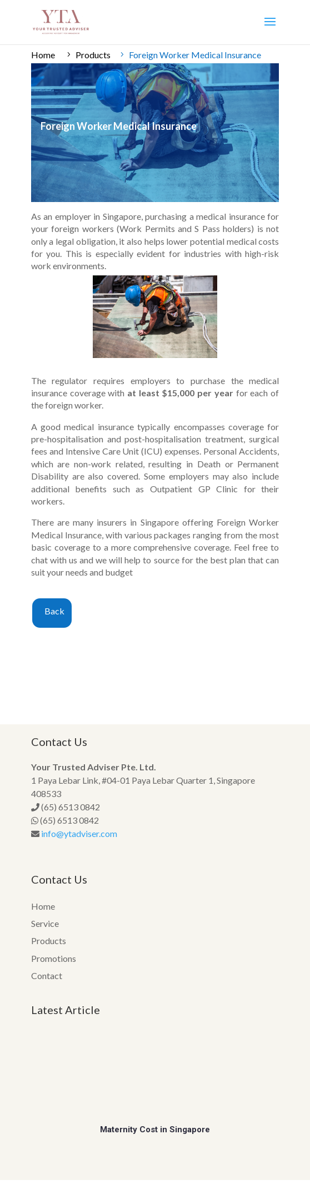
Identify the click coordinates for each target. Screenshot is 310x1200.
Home (43, 54)
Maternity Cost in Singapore (155, 1130)
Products (93, 54)
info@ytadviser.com (79, 833)
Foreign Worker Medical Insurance (195, 54)
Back (54, 611)
